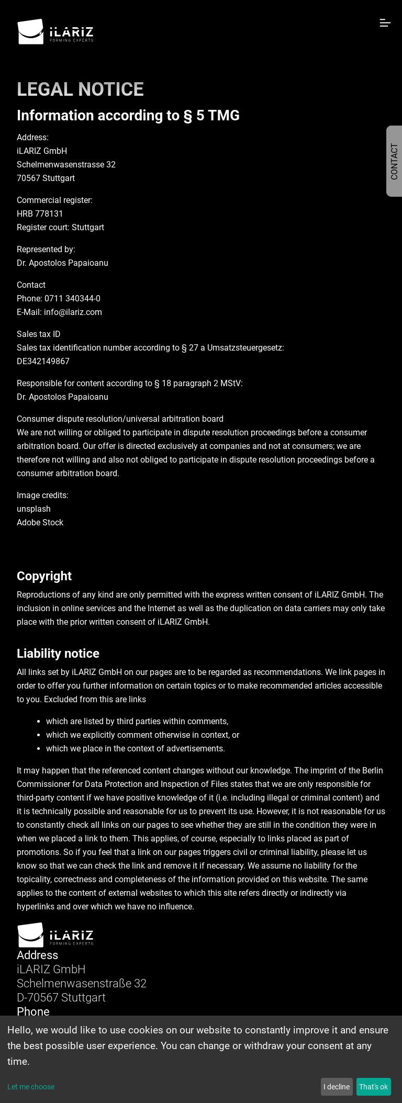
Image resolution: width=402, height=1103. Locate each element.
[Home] (55, 31)
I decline (336, 1087)
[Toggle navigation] (381, 30)
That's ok (373, 1087)
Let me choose (30, 1087)
